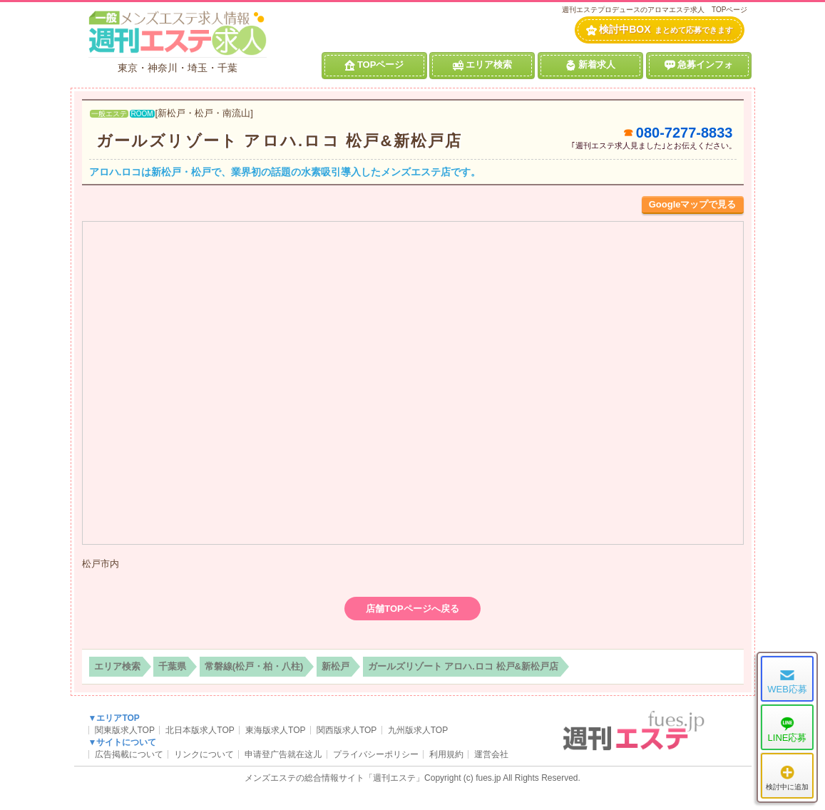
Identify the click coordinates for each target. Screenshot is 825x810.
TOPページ (374, 65)
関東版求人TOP (125, 730)
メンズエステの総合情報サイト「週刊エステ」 (334, 778)
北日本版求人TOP (199, 730)
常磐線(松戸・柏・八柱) (254, 666)
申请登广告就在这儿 (283, 754)
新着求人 (590, 65)
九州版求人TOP (418, 730)
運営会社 (491, 754)
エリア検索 (482, 65)
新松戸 (335, 666)
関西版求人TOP (346, 730)
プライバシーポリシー (376, 754)
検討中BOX (659, 30)
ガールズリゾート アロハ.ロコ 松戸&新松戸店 (279, 141)
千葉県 (172, 666)
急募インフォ (699, 65)
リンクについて (204, 754)
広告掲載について (129, 754)
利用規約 (446, 754)
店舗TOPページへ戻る (412, 608)
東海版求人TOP (275, 730)
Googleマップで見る (693, 204)
